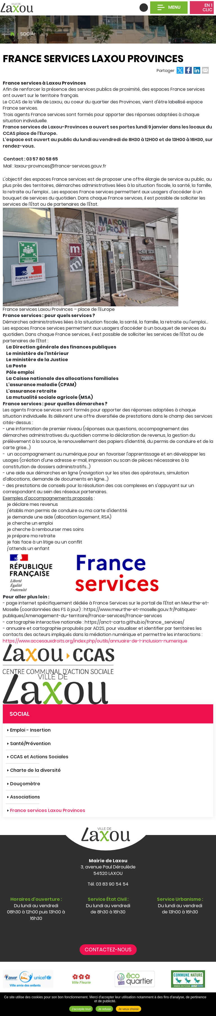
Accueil (12, 33)
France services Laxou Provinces (47, 810)
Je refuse (104, 1009)
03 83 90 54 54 (112, 884)
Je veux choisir (128, 1009)
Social (27, 34)
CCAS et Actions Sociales (39, 756)
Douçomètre (25, 783)
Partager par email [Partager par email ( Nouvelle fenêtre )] (205, 70)
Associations (25, 797)
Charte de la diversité (35, 770)
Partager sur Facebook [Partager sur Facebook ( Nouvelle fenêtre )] (188, 70)
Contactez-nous (108, 949)
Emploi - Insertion (30, 730)
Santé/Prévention (30, 743)
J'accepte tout (81, 1009)
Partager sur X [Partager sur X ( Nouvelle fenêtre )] (180, 70)
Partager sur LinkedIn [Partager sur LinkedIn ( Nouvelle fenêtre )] (197, 70)
